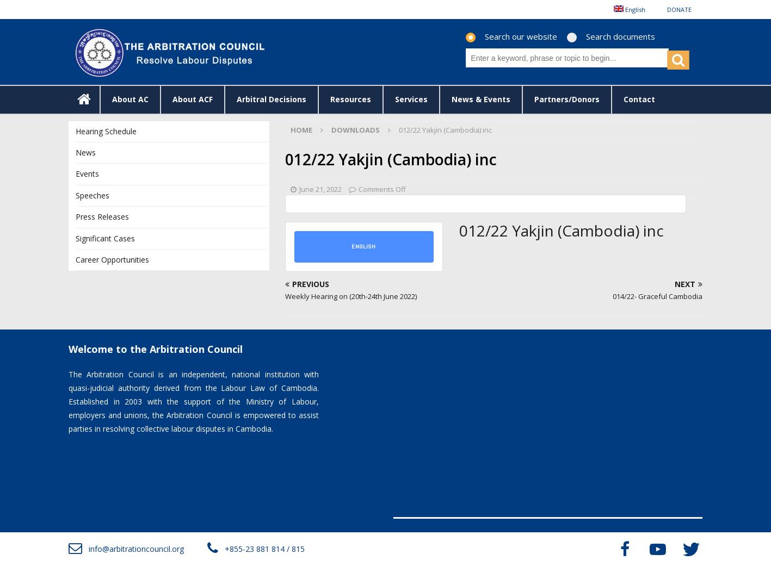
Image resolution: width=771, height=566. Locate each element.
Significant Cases (105, 238)
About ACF (192, 99)
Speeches (92, 195)
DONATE (679, 9)
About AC (130, 99)
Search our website (511, 36)
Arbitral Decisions (271, 99)
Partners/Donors (567, 99)
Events (87, 174)
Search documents (611, 36)
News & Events (481, 99)
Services (411, 99)
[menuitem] (629, 9)
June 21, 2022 (320, 189)
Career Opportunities (112, 259)
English (363, 247)
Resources (350, 99)
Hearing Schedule (106, 131)
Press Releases (102, 217)
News (86, 152)
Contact (639, 99)
